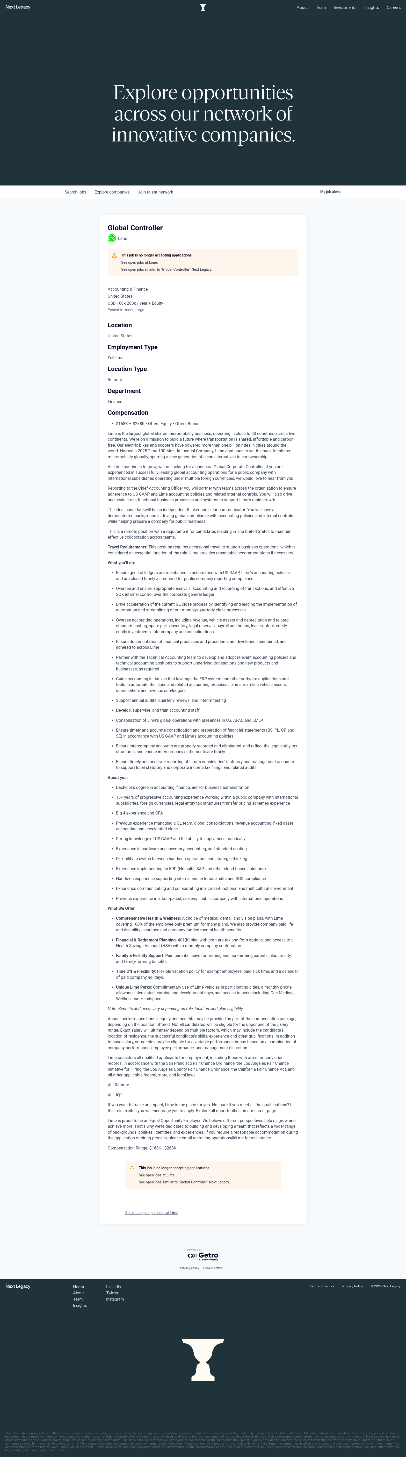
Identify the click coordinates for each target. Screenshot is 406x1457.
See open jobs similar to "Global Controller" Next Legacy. (166, 269)
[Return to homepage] (18, 7)
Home (78, 1286)
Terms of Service (322, 1286)
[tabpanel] (203, 791)
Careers (394, 7)
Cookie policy (212, 1268)
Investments (345, 7)
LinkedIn (113, 1286)
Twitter (112, 1292)
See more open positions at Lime (151, 1213)
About (302, 7)
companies (112, 192)
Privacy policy (189, 1268)
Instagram (115, 1299)
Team (321, 7)
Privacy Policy (352, 1286)
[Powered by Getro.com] (203, 1255)
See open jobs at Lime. (139, 262)
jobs (75, 192)
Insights (371, 7)
